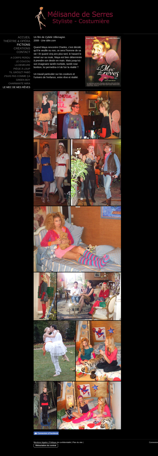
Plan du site (77, 442)
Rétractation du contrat (45, 445)
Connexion (153, 442)
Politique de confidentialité (60, 442)
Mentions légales (41, 442)
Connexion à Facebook (46, 433)
